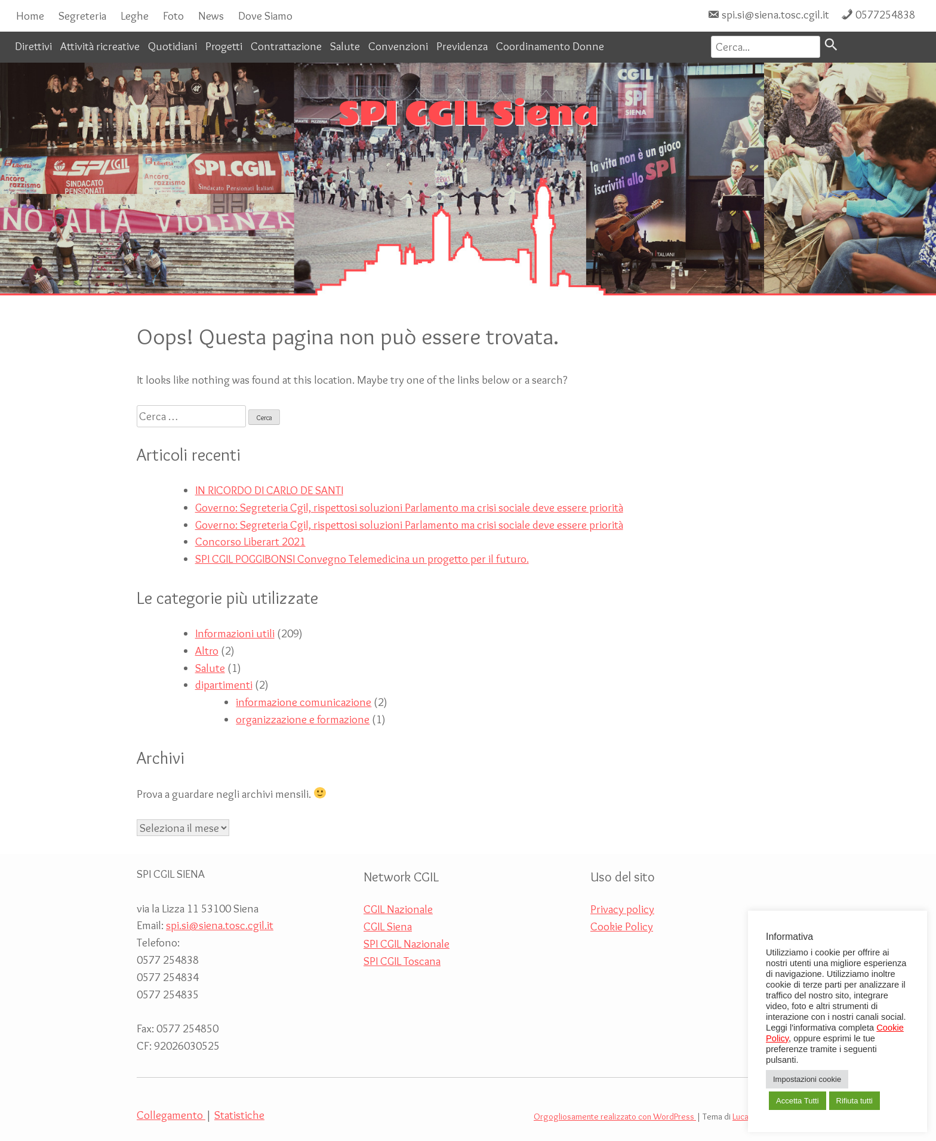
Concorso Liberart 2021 (250, 541)
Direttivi (33, 46)
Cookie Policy (621, 926)
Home (30, 15)
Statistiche (239, 1115)
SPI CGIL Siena (468, 115)
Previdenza (462, 46)
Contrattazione (286, 46)
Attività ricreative (100, 46)
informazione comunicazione (303, 702)
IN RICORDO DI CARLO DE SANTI (269, 490)
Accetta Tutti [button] (797, 1100)
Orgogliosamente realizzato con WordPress (615, 1116)
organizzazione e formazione (303, 719)
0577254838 (885, 14)
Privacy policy (622, 909)
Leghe (135, 15)
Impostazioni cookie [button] (807, 1079)
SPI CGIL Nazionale (406, 943)
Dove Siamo (265, 15)
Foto (173, 15)
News (211, 15)
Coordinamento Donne (550, 46)
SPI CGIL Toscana (402, 961)
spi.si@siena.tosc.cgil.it (775, 14)
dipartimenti (224, 684)
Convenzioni (398, 46)
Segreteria (82, 15)
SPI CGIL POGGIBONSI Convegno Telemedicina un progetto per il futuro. (362, 558)
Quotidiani (172, 46)
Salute (345, 46)
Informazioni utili (235, 633)
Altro (206, 650)
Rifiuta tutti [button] (854, 1100)
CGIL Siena (388, 926)
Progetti (223, 46)
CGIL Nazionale (398, 909)
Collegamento (171, 1115)
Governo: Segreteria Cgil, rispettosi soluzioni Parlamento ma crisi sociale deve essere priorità (409, 507)
